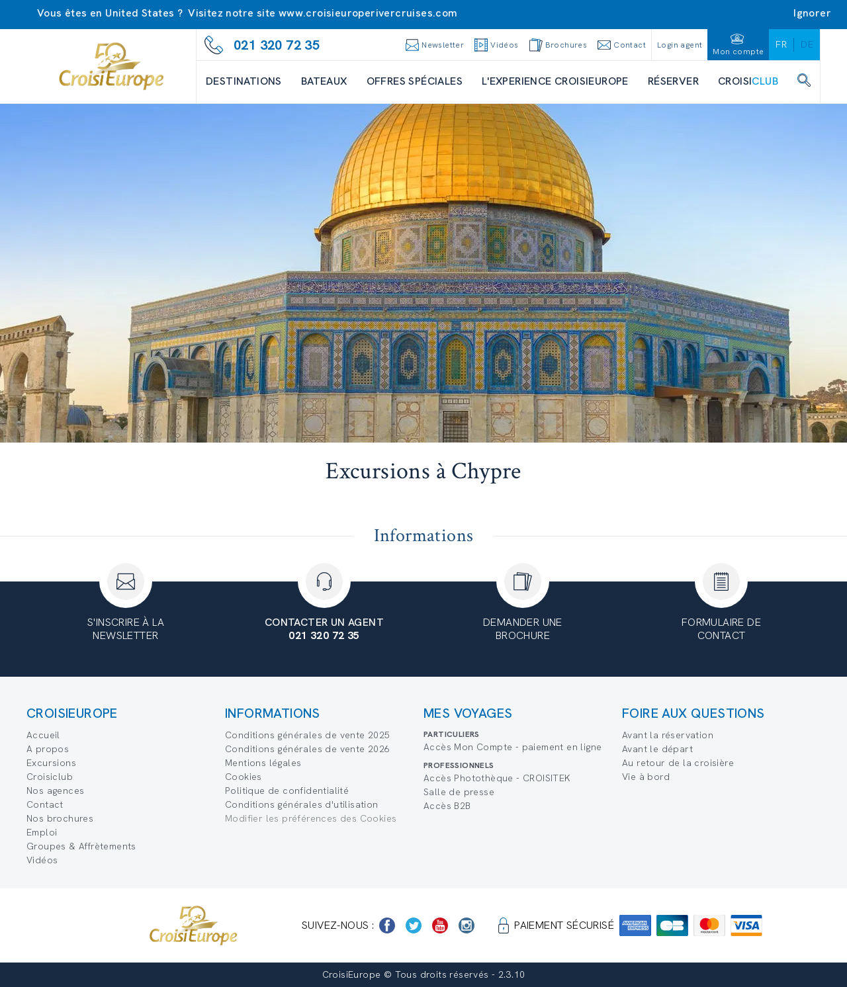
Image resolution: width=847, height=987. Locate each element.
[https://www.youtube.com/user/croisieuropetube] (440, 925)
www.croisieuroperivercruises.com (368, 13)
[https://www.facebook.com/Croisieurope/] (387, 925)
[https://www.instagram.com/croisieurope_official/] (466, 925)
